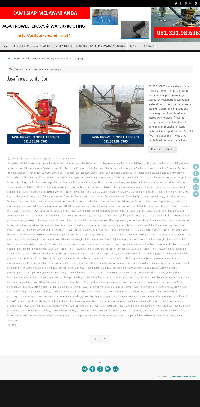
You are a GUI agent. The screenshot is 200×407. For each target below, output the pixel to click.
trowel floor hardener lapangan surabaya (57, 286)
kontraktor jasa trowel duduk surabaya (111, 234)
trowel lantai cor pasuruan (76, 301)
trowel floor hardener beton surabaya (105, 277)
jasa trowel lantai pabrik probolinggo (46, 220)
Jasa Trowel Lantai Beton (61, 158)
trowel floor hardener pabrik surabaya (152, 286)
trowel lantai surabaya (159, 305)
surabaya (175, 263)
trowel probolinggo (108, 310)
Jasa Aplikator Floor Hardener (141, 182)
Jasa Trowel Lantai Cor (27, 79)
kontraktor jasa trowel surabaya (145, 239)
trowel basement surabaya (41, 267)
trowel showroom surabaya (54, 315)
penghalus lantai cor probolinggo (151, 263)
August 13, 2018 (33, 158)
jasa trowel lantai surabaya (146, 220)
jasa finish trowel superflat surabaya (80, 191)
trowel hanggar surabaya (124, 296)
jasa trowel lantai (16, 210)
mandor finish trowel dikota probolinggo (164, 248)
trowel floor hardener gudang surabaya (53, 282)
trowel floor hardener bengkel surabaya (61, 277)
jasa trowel (24, 201)
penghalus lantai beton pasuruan (40, 263)
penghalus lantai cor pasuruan (115, 263)
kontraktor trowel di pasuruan (82, 244)
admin (14, 158)
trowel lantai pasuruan (104, 305)
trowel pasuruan (87, 310)
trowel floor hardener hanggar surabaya (98, 282)
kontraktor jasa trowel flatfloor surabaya (155, 234)
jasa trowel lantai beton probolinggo (85, 210)
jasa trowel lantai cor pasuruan (123, 210)
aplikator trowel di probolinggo (24, 168)
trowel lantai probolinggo (132, 305)
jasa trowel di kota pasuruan (94, 201)
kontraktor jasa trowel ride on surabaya (58, 239)
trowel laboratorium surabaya (155, 296)
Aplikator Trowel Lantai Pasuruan (54, 177)
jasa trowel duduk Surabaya (37, 206)
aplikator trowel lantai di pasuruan (61, 172)
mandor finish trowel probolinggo (60, 253)
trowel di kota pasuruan (147, 267)
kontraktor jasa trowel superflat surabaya (103, 239)
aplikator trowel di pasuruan (173, 163)
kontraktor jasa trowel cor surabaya (69, 234)
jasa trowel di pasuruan (158, 201)
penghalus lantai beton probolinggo (78, 263)
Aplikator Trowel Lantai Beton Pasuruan (64, 168)
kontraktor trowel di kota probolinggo (44, 244)
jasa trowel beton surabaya (46, 201)
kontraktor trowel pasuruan (153, 244)
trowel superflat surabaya (84, 315)
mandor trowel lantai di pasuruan (98, 253)
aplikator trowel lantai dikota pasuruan (144, 172)
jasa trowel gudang (179, 206)
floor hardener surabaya (111, 182)
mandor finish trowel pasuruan (24, 253)
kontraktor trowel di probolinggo (118, 244)
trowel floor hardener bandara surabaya (144, 272)
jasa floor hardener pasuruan (167, 191)
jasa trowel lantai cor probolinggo (159, 210)
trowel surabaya (108, 315)
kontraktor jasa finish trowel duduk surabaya (143, 225)
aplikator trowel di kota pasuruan (98, 163)
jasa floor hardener (141, 191)
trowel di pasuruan (32, 272)
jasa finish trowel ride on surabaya (40, 191)
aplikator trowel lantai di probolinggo (101, 172)
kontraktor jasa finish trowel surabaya (166, 229)
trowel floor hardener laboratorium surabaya (145, 282)
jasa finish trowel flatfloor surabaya (37, 187)
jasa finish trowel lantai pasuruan (76, 187)
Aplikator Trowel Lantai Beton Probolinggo (111, 168)
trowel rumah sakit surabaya (22, 315)
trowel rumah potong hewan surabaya (168, 310)
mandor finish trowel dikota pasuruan (120, 248)
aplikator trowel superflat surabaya (49, 182)
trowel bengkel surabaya (70, 267)
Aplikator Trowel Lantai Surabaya (133, 177)
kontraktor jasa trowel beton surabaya (28, 234)
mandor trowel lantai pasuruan (81, 258)
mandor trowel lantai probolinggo (117, 258)
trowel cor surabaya (122, 267)
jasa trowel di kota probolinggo (128, 201)
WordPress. (190, 376)
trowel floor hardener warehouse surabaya (59, 296)
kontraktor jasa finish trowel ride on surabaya (67, 229)
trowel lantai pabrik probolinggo (73, 305)
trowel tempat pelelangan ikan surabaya (140, 315)
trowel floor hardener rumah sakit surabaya (76, 291)
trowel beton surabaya (97, 267)
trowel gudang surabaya (96, 296)
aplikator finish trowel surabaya (28, 163)
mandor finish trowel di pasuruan (40, 248)
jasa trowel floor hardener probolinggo (147, 206)
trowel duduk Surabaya (81, 272)
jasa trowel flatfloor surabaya (69, 206)
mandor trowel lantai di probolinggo (137, 253)
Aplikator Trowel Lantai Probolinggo (93, 177)
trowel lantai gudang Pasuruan (142, 301)
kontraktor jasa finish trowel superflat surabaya (119, 229)
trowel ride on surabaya (133, 310)
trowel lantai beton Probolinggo (43, 301)
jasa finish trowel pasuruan (150, 187)
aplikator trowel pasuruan (166, 177)
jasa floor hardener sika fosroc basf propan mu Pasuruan (68, 196)
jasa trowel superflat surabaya (77, 225)
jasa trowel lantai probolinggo (114, 220)
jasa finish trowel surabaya (115, 191)
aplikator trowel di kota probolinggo (137, 163)
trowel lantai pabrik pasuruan (38, 305)
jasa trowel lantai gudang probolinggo (121, 215)
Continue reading (163, 149)
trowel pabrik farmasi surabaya (34, 310)
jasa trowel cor (70, 201)
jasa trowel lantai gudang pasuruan (80, 215)
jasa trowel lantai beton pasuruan (45, 210)
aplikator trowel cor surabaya (63, 163)
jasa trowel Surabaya (106, 225)
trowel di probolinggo (55, 272)
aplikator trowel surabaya (83, 182)
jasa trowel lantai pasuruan (82, 220)
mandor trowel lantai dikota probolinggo (40, 258)
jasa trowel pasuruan (173, 220)
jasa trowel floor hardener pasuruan (105, 206)
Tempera (176, 376)
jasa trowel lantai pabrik (156, 215)
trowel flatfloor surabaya (108, 272)
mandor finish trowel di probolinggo (79, 248)
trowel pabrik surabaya (64, 310)
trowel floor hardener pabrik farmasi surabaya (106, 286)
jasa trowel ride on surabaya (45, 225)
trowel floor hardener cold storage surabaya (151, 277)
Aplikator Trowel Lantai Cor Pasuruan (156, 168)
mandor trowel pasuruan (150, 258)
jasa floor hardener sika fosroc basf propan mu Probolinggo (132, 196)
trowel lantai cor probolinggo (108, 301)
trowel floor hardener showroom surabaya (124, 291)
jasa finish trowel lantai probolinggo (115, 187)
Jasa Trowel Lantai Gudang (45, 215)
